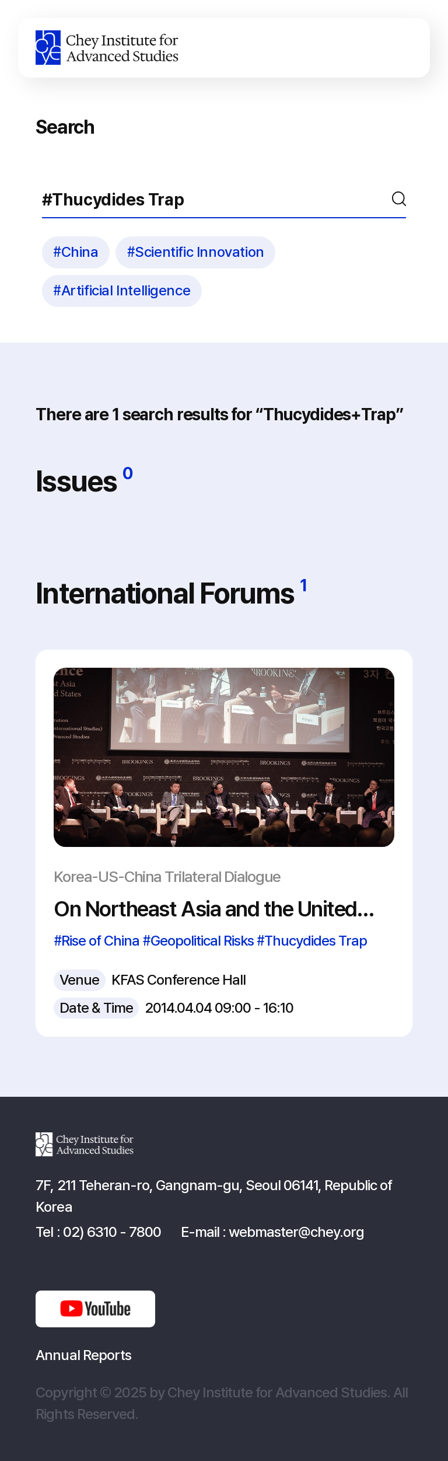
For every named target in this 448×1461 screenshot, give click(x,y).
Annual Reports (83, 1355)
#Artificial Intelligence (121, 290)
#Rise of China (96, 940)
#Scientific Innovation (195, 251)
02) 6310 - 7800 (112, 1231)
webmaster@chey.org (296, 1231)
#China (76, 251)
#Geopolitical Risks (198, 940)
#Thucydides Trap (312, 940)
